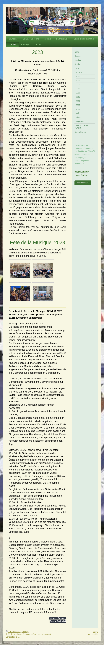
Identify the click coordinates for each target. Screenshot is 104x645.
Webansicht (93, 634)
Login (95, 632)
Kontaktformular (83, 183)
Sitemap (25, 632)
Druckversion (13, 632)
